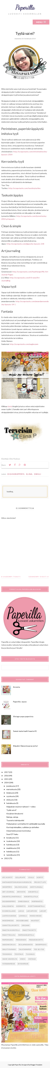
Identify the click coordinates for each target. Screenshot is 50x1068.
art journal (8, 892)
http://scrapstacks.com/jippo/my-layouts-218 (25, 244)
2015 (6, 779)
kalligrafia (8, 906)
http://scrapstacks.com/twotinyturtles (24, 188)
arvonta (21, 892)
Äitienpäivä (23, 964)
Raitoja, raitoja (12, 817)
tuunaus (30, 954)
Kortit (40, 877)
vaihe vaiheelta (9, 959)
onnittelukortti (10, 925)
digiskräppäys (16, 474)
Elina (29, 474)
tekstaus (19, 954)
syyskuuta (10, 796)
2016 (6, 775)
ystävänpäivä (8, 964)
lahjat (43, 911)
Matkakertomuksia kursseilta (16, 882)
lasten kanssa (9, 916)
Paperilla (25, 7)
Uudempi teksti (12, 577)
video (22, 959)
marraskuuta (11, 789)
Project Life (40, 882)
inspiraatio (37, 901)
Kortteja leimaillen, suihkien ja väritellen (22, 827)
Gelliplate (20, 877)
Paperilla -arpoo (20, 702)
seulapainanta (26, 945)
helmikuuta (11, 851)
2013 (6, 858)
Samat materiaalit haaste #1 (25, 731)
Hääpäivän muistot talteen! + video (21, 806)
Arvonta (16, 687)
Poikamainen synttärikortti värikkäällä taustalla (25, 824)
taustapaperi (25, 949)
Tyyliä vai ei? (11, 810)
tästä (10, 406)
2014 (6, 782)
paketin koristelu (11, 930)
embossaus (23, 901)
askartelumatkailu (11, 897)
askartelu (33, 892)
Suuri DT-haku (12, 834)
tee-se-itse (39, 949)
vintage (32, 959)
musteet (35, 921)
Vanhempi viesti (38, 577)
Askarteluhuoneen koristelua (18, 831)
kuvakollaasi (9, 911)
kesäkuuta (10, 838)
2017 (6, 772)
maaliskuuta (11, 848)
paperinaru (7, 940)
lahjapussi (32, 911)
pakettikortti (29, 930)
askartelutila (31, 897)
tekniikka (7, 954)
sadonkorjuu (9, 945)
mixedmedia (8, 921)
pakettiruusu (8, 935)
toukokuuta (11, 841)
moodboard (22, 921)
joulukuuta (10, 786)
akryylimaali (36, 887)
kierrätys (20, 906)
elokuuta (10, 800)
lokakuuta (10, 793)
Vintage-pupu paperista (23, 716)
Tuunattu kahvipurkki (15, 820)
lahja (21, 911)
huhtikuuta (11, 844)
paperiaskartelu (26, 935)
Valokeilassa (21, 887)
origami (25, 925)
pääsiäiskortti (36, 940)
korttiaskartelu (36, 906)
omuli (37, 474)
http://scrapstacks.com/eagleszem (24, 344)
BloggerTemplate (36, 1065)
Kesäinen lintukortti (14, 813)
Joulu (31, 877)
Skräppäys (7, 887)
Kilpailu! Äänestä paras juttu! (25, 746)
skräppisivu (41, 945)
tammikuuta (11, 855)
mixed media (35, 916)
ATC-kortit (7, 877)
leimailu (23, 916)
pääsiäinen (21, 940)
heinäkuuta (11, 803)
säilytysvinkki (9, 949)
